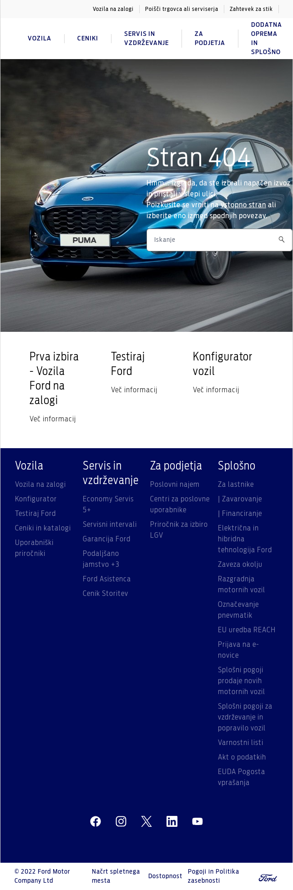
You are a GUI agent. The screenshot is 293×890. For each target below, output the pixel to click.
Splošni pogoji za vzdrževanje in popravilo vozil (245, 717)
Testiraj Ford (35, 513)
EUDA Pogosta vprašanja (241, 777)
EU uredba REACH (247, 630)
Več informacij (53, 419)
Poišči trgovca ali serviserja (181, 9)
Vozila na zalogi (113, 9)
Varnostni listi (240, 742)
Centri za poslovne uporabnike (180, 504)
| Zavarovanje (240, 499)
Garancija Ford (107, 539)
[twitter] (146, 822)
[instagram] (121, 822)
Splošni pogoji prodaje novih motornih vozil (241, 680)
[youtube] (197, 822)
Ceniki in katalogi (43, 528)
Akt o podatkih (242, 757)
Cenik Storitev (105, 593)
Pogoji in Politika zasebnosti (213, 876)
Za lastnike (236, 484)
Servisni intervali (110, 524)
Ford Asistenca (107, 579)
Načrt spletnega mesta (116, 876)
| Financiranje (240, 513)
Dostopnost (165, 876)
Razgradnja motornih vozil (241, 584)
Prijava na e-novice (238, 650)
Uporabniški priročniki (34, 548)
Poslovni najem (175, 484)
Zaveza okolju (240, 564)
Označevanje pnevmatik (238, 610)
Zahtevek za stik (251, 9)
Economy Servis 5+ (108, 504)
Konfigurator (36, 499)
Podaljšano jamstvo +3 (101, 559)
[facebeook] (95, 822)
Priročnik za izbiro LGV (179, 530)
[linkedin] (172, 822)
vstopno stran (243, 205)
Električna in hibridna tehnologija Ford (245, 539)
